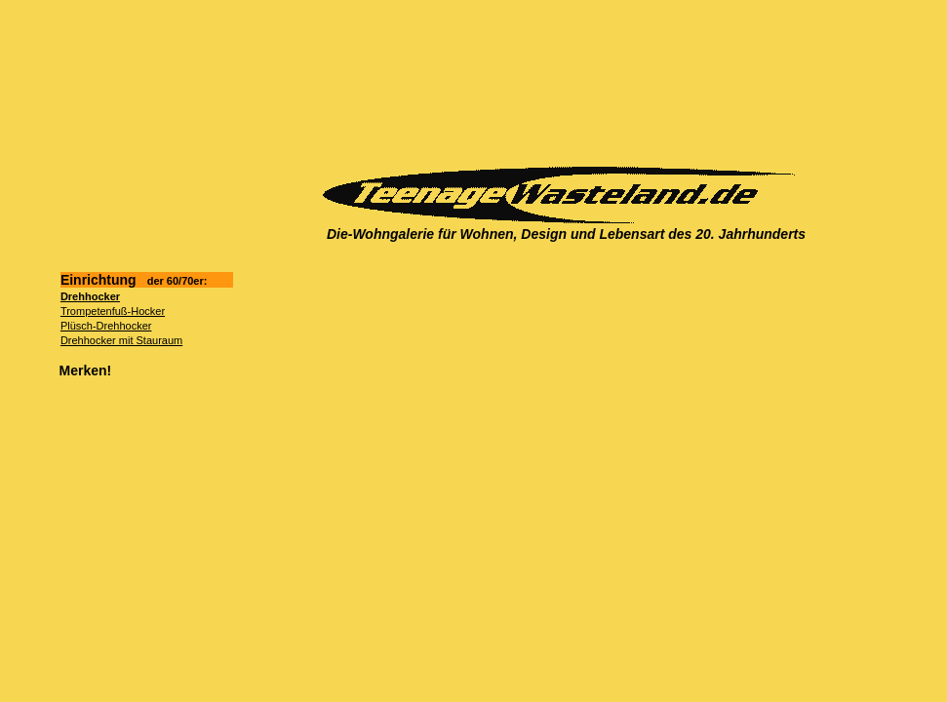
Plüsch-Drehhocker (106, 326)
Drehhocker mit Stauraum (121, 340)
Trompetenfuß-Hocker (112, 311)
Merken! (85, 370)
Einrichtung (134, 280)
